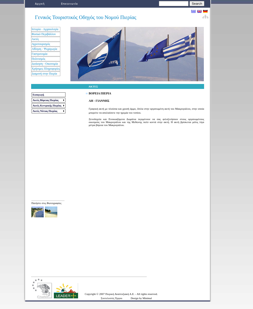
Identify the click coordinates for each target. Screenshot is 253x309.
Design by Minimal (141, 298)
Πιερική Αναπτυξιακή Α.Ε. (120, 293)
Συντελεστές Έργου (111, 298)
